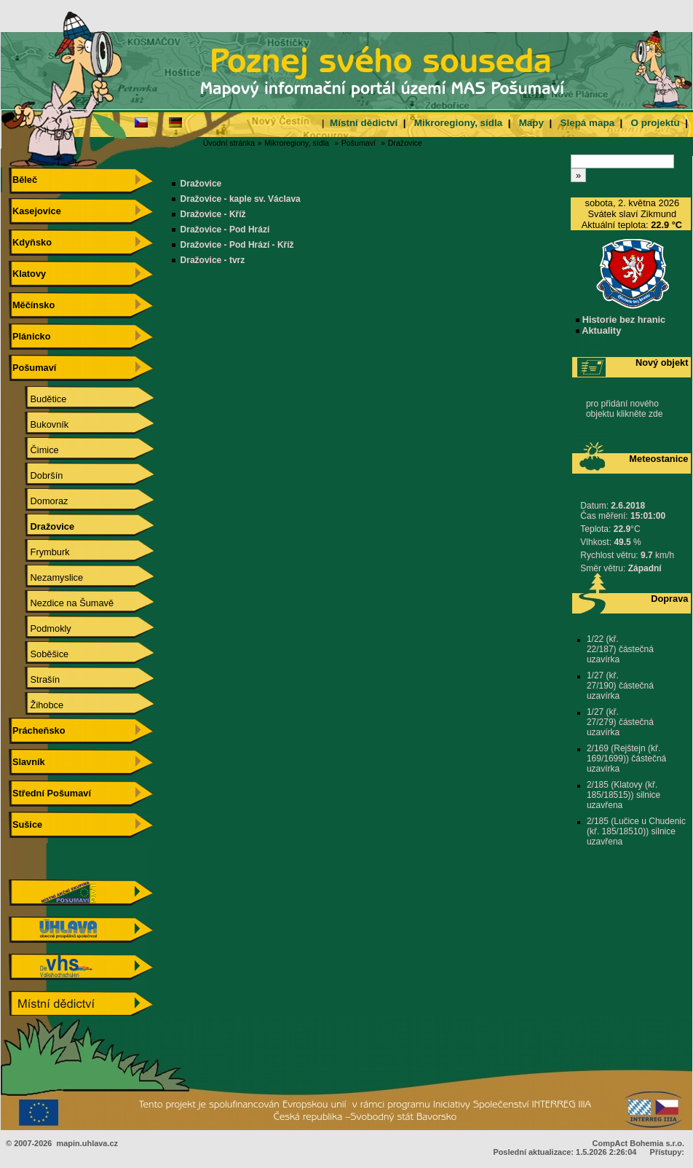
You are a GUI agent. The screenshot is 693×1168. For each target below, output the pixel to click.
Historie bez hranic (620, 319)
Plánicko (29, 336)
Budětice (37, 398)
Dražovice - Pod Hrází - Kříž (237, 245)
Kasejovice (34, 210)
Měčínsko (32, 304)
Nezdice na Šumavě (61, 602)
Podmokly (40, 628)
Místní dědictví (363, 122)
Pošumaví (358, 142)
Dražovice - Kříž (213, 214)
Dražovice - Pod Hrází (225, 229)
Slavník (26, 761)
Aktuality (598, 330)
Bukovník (38, 424)
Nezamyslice (46, 577)
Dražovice (405, 142)
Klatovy (27, 273)
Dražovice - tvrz (213, 260)
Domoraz (38, 500)
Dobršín (36, 475)
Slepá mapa (587, 122)
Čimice (34, 449)
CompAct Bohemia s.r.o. (638, 1143)
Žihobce (36, 704)
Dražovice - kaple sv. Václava (241, 199)
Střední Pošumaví (50, 793)
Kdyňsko (30, 242)
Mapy (531, 122)
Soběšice (38, 653)
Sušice (25, 824)
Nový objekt (662, 362)
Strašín (34, 679)
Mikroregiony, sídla (458, 122)
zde (655, 414)
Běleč (23, 179)
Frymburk (39, 551)
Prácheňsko (37, 730)
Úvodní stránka (229, 142)
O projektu (655, 122)
